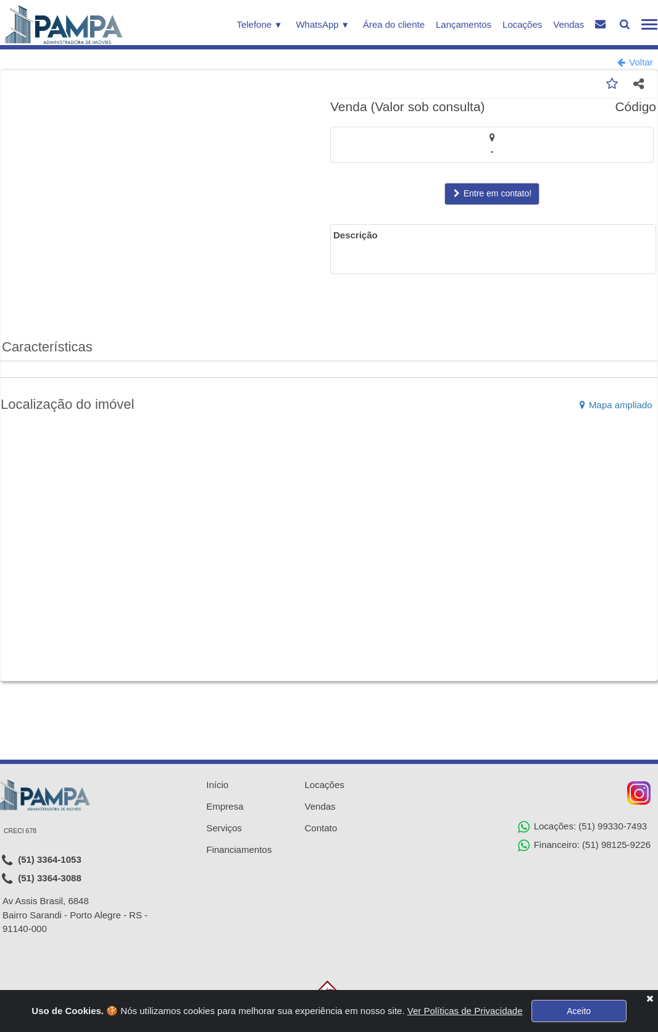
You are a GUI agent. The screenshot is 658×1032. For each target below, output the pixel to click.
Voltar (635, 62)
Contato (321, 828)
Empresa (224, 806)
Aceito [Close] (579, 1011)
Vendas (568, 24)
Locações (522, 24)
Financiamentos (239, 849)
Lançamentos (463, 24)
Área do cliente (394, 24)
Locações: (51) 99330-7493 (583, 827)
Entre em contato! (491, 194)
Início (217, 784)
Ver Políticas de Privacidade (465, 1010)
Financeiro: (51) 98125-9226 (584, 845)
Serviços (224, 828)
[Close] (649, 998)
